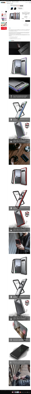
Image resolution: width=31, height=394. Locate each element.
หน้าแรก (20, 0)
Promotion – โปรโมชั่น (10, 3)
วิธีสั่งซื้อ (22, 0)
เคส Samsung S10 (26, 11)
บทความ (27, 0)
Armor (26, 25)
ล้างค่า (29, 17)
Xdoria (27, 25)
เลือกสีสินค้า (23, 18)
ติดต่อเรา (30, 0)
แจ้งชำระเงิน (25, 0)
